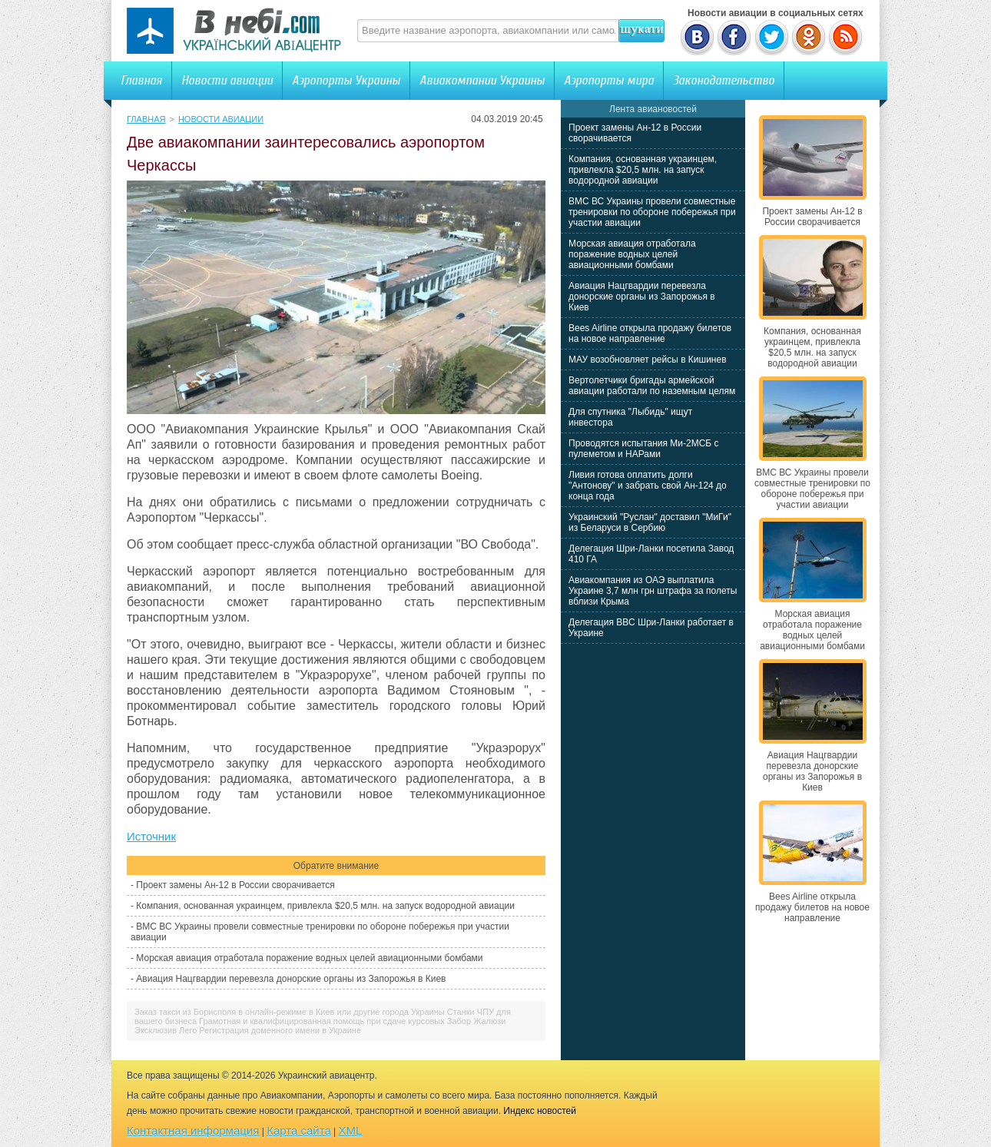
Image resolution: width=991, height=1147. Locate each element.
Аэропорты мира (609, 80)
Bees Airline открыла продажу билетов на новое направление (649, 333)
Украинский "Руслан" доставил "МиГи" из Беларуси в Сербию (649, 522)
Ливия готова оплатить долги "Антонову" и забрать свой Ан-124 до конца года (647, 485)
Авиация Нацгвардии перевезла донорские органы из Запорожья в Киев (291, 978)
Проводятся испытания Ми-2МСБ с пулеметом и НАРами (643, 448)
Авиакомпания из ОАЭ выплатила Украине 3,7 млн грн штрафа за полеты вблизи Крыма (652, 591)
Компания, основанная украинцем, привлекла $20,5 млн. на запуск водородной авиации (325, 905)
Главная (141, 80)
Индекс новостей (539, 1111)
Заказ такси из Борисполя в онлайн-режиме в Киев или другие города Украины (289, 1011)
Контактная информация (193, 1130)
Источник (151, 836)
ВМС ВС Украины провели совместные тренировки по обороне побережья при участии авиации (652, 212)
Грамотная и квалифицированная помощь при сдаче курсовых (322, 1021)
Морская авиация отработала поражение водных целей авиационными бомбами (309, 958)
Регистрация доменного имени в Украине (280, 1030)
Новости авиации (227, 80)
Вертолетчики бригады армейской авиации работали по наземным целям (651, 385)
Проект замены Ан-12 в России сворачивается (235, 885)
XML (351, 1130)
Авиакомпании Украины (482, 80)
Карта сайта (299, 1130)
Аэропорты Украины (346, 80)
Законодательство (723, 80)
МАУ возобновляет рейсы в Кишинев (647, 359)
